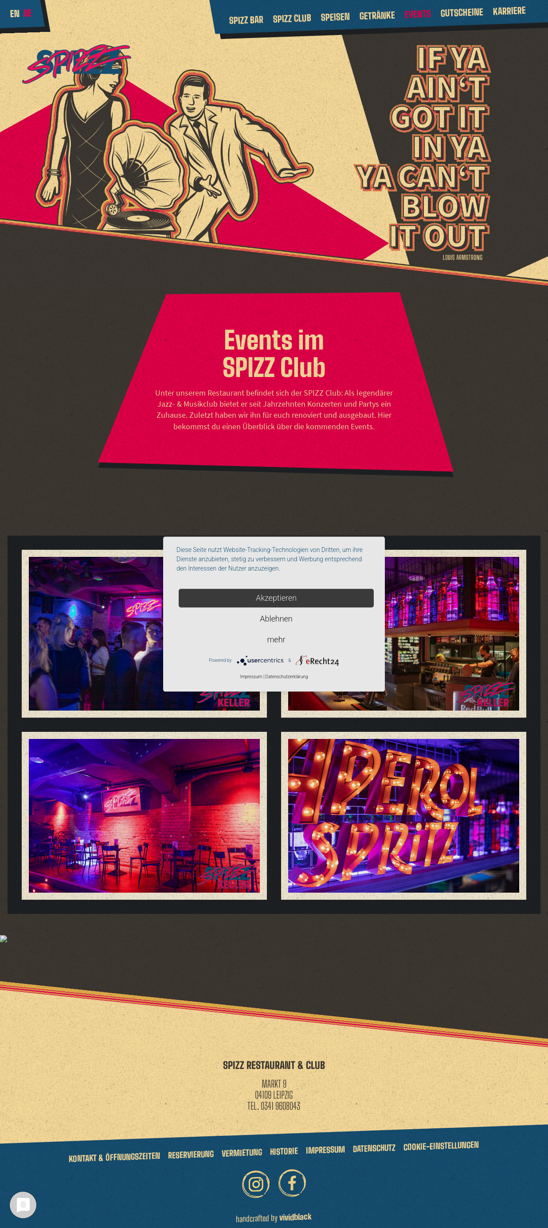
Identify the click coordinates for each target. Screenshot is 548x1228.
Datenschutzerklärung (287, 677)
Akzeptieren (276, 597)
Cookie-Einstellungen (441, 1139)
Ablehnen (276, 618)
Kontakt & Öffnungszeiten (114, 1150)
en (15, 13)
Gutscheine (461, 12)
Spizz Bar (246, 20)
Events (417, 14)
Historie (284, 1144)
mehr (276, 639)
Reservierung (191, 1148)
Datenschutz (374, 1141)
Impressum (325, 1143)
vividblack (295, 1210)
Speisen (335, 17)
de (27, 13)
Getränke (377, 15)
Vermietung (242, 1145)
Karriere (509, 11)
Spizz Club (292, 18)
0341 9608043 (280, 1099)
